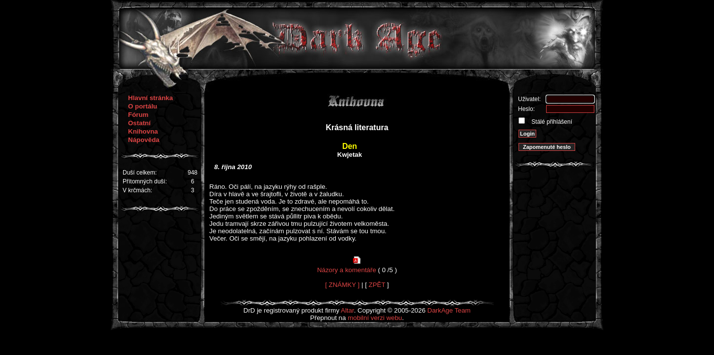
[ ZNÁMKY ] (342, 284)
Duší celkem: (140, 172)
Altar (347, 310)
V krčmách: (137, 190)
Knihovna (143, 131)
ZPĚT (377, 284)
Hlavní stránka (150, 98)
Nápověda (144, 139)
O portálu (142, 106)
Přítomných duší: (145, 181)
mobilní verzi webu (375, 317)
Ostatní (139, 123)
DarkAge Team (449, 310)
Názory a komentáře (346, 270)
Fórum (138, 114)
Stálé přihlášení (551, 121)
